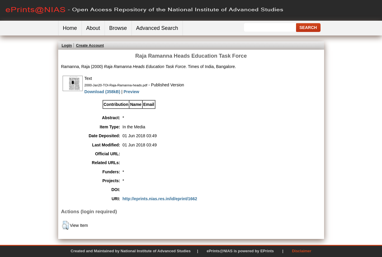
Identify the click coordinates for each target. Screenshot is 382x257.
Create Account (90, 45)
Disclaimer (301, 251)
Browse (118, 28)
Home (70, 28)
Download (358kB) (102, 91)
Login (67, 45)
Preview (131, 91)
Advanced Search (157, 28)
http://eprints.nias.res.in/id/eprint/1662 (160, 198)
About (93, 28)
